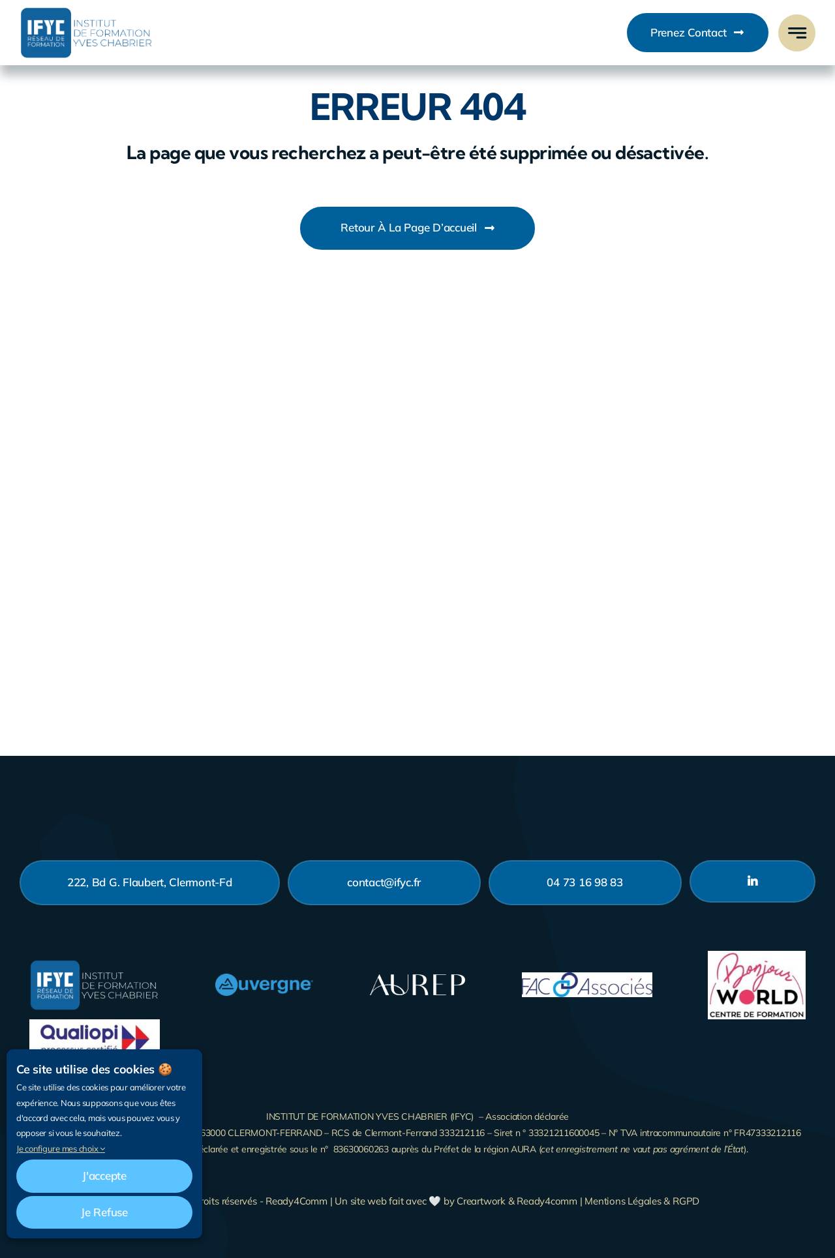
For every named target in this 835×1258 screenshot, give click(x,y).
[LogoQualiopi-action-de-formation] (94, 1025)
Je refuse (104, 1212)
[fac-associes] (587, 978)
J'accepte (104, 1175)
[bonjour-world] (757, 956)
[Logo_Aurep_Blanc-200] (417, 976)
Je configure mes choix (60, 1148)
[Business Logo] (86, 12)
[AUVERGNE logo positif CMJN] (264, 979)
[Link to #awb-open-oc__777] (796, 33)
